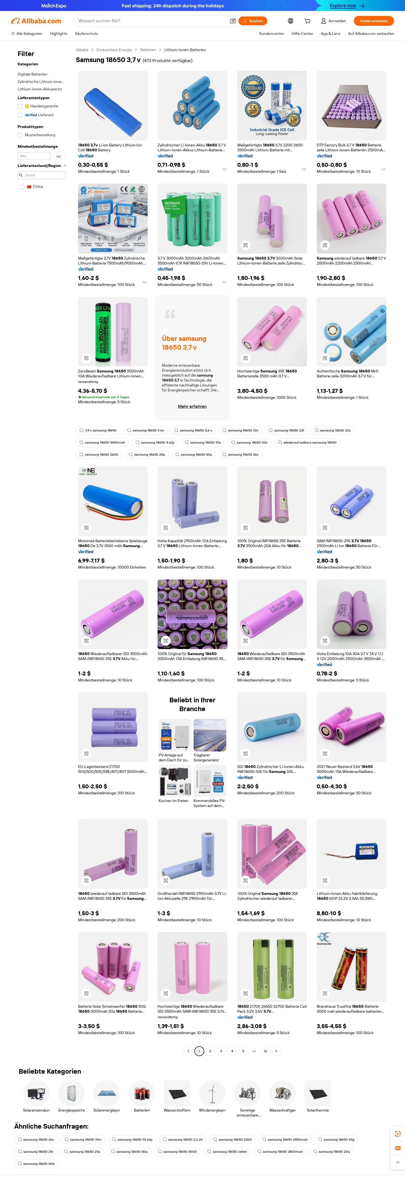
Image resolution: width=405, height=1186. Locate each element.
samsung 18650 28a (147, 454)
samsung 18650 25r (36, 1151)
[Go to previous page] (188, 1051)
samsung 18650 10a (203, 442)
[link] (398, 1134)
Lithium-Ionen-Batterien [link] (185, 50)
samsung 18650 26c (36, 1139)
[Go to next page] (276, 1051)
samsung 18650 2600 (98, 454)
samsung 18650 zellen (227, 1151)
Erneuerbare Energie (114, 50)
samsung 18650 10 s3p (132, 1139)
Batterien (148, 50)
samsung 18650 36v (240, 454)
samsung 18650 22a (333, 430)
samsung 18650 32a (249, 442)
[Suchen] (252, 20)
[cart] (308, 22)
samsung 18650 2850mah (285, 1139)
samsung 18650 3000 (177, 1151)
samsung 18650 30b (36, 1164)
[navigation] (41, 551)
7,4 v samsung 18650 (98, 430)
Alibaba (82, 50)
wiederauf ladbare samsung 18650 (307, 442)
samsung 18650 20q (331, 1151)
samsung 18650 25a (82, 1151)
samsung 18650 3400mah (102, 442)
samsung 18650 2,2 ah (183, 1139)
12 (265, 1051)
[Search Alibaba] (152, 21)
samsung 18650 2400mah (280, 1151)
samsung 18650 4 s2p (155, 442)
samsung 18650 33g (336, 1139)
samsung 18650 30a (193, 454)
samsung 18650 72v (240, 430)
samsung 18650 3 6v (145, 430)
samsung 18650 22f (286, 430)
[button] (233, 21)
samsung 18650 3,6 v (193, 430)
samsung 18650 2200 (232, 1139)
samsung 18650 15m (83, 1139)
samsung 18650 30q (129, 1151)
